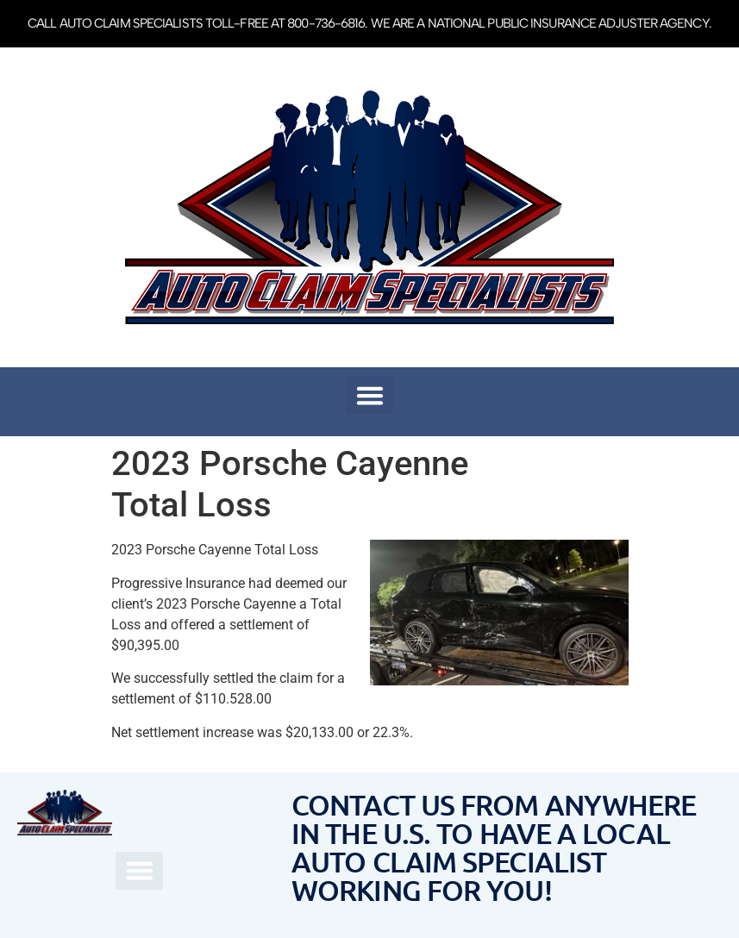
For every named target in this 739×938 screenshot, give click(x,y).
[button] (369, 395)
